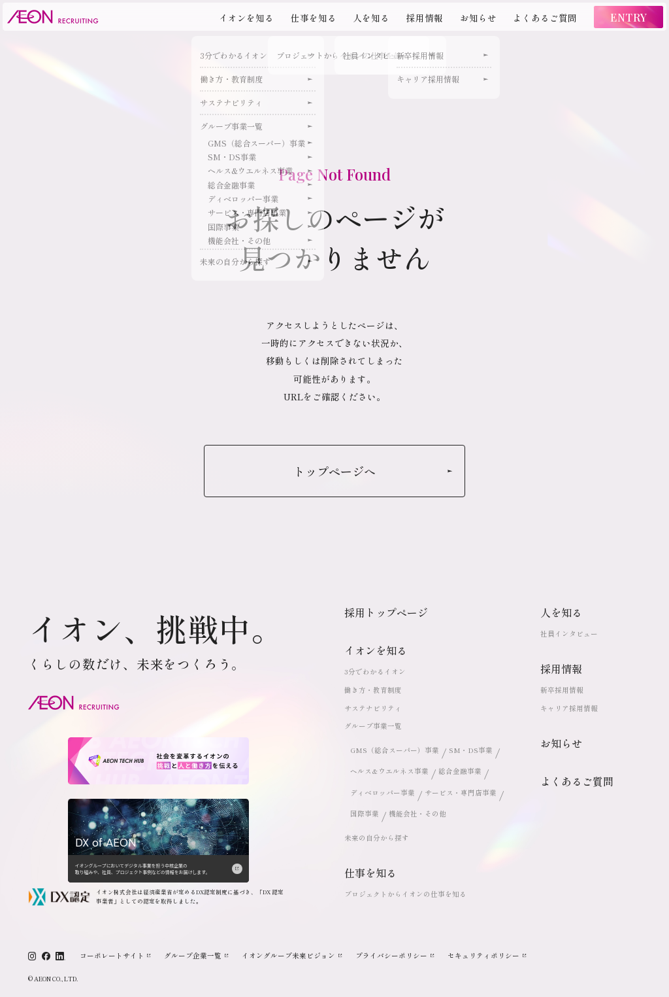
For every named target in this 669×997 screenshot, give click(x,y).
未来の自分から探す (376, 838)
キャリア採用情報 (569, 708)
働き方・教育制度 (373, 690)
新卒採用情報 (561, 690)
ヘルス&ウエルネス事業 (389, 771)
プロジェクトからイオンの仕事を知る (405, 894)
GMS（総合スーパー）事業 (394, 750)
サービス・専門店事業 (461, 792)
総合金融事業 (459, 771)
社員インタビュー (569, 633)
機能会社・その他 (417, 813)
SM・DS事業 (471, 750)
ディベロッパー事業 (382, 792)
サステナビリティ (373, 708)
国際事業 (364, 813)
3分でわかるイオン (375, 671)
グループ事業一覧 (373, 726)
